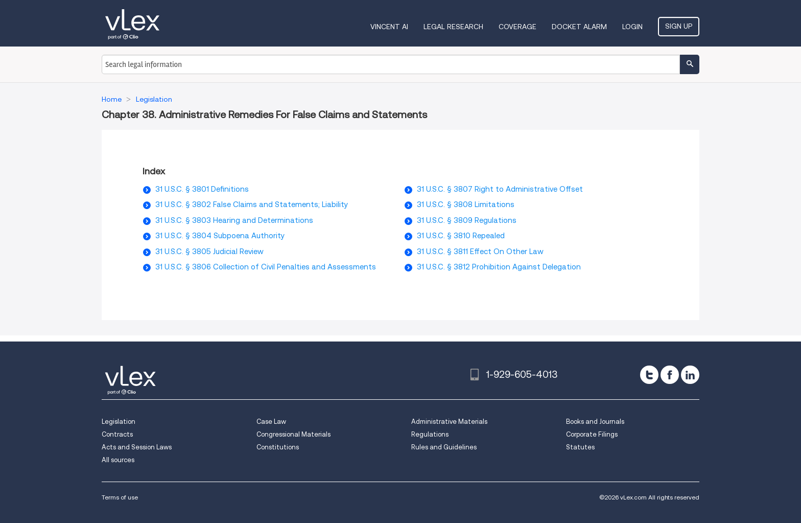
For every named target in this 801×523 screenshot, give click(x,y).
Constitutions (277, 447)
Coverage (517, 26)
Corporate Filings (592, 434)
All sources (118, 460)
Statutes (580, 447)
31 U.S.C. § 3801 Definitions (202, 189)
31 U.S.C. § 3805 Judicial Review (209, 251)
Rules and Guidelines (444, 447)
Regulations (430, 434)
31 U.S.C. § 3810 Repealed (461, 236)
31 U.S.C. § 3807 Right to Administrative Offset (500, 189)
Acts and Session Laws (137, 447)
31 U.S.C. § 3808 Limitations (465, 204)
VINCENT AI (389, 26)
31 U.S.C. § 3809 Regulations (466, 220)
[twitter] (649, 375)
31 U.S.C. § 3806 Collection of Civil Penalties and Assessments (265, 267)
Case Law (271, 421)
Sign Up (678, 26)
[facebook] (670, 375)
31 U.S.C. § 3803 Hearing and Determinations (234, 220)
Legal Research (453, 26)
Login (632, 26)
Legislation (118, 421)
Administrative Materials (449, 421)
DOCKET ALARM (579, 26)
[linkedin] (690, 375)
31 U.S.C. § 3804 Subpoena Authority (220, 236)
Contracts (117, 434)
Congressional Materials (293, 434)
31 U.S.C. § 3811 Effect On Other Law (480, 251)
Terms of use (120, 497)
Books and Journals (595, 421)
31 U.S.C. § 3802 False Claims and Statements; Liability (251, 204)
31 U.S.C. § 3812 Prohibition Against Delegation (499, 267)
